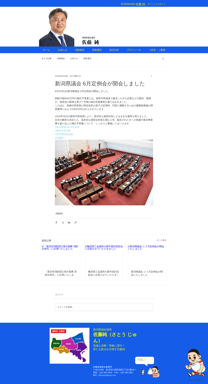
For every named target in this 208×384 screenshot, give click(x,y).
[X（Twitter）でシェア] (62, 222)
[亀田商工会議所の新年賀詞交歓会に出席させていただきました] (104, 256)
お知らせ (74, 58)
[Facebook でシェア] (56, 222)
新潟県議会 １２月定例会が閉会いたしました (147, 273)
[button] (163, 58)
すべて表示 (161, 240)
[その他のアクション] (151, 76)
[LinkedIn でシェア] (69, 222)
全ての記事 (47, 58)
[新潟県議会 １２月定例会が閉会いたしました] (147, 256)
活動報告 (61, 58)
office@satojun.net (107, 375)
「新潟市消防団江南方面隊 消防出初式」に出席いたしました (61, 273)
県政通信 (87, 58)
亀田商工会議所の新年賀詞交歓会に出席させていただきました (103, 273)
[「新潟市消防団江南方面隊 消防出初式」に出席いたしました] (61, 256)
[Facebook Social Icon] (142, 372)
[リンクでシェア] (75, 222)
